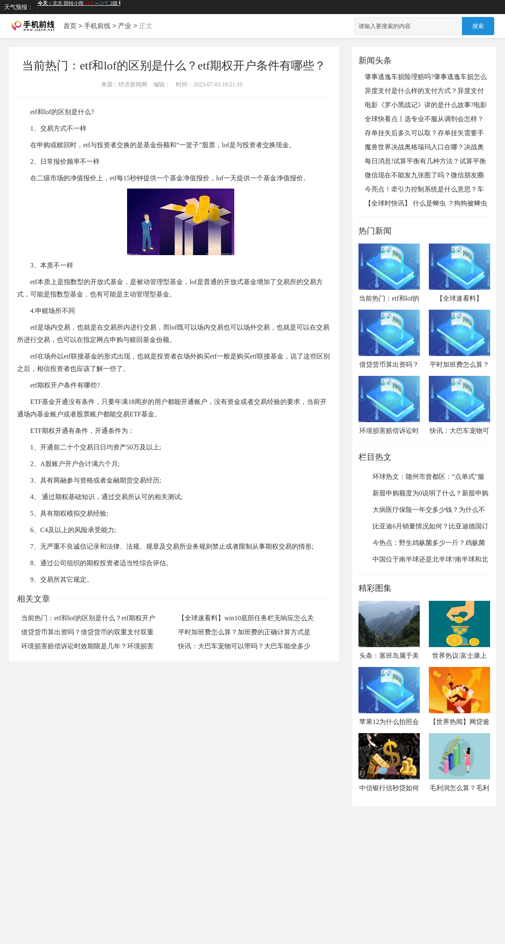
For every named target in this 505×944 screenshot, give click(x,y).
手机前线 (97, 25)
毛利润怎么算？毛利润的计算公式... (459, 768)
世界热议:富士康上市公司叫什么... (459, 636)
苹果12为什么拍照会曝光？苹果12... (389, 702)
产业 (124, 25)
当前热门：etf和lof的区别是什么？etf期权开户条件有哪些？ (389, 285)
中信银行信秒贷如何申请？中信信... (389, 768)
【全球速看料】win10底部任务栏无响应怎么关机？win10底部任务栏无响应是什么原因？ (459, 297)
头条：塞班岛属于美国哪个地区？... (389, 636)
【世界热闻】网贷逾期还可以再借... (459, 702)
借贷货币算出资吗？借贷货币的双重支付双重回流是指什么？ (389, 351)
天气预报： (18, 7)
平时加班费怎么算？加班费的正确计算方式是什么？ (459, 351)
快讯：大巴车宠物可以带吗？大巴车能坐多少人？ (459, 417)
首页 (70, 25)
